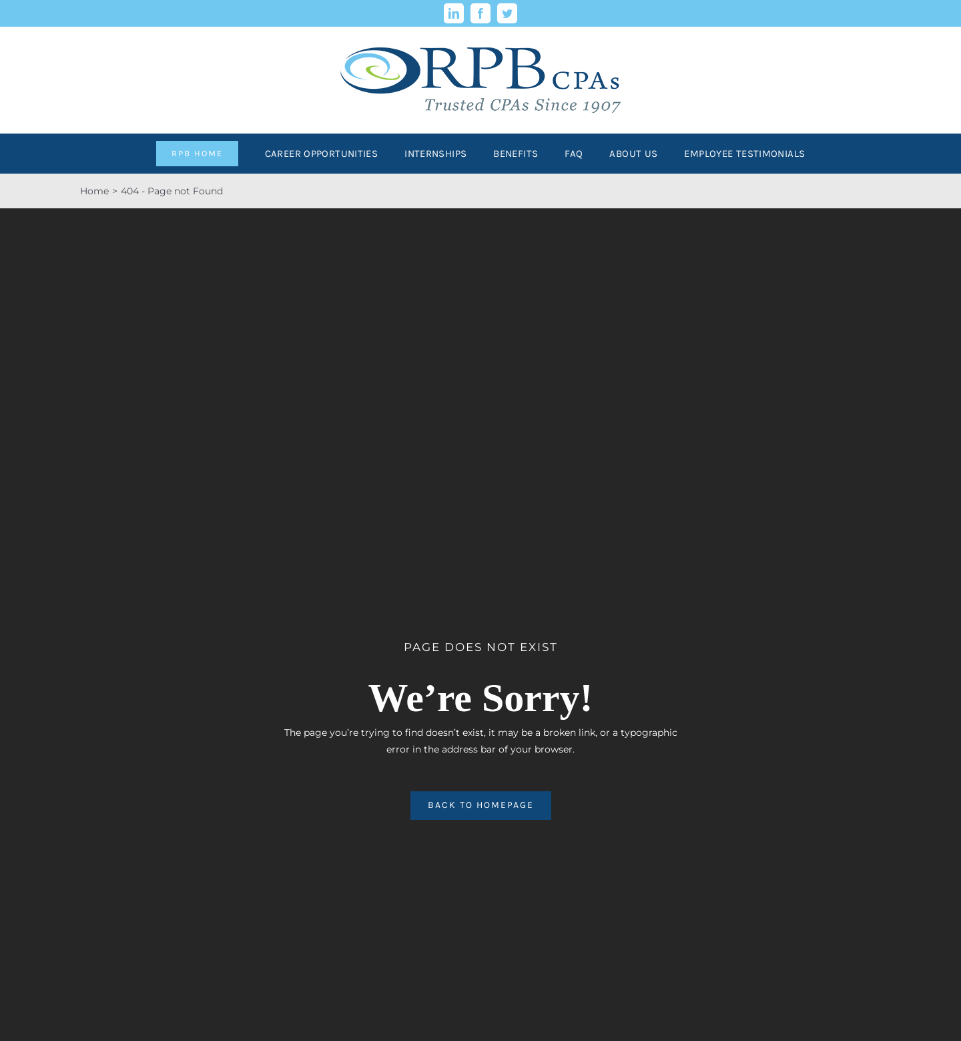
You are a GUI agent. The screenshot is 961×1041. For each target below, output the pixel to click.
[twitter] (507, 13)
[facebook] (480, 13)
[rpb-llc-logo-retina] (480, 31)
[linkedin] (454, 13)
